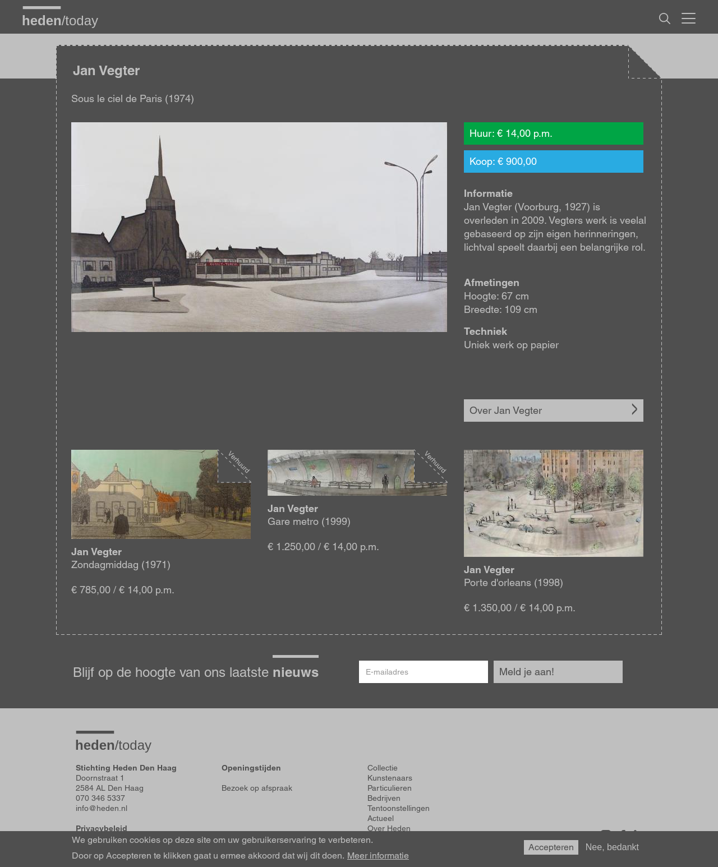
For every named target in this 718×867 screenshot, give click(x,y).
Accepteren (551, 847)
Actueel (380, 818)
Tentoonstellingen (398, 808)
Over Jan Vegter (506, 410)
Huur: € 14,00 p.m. (511, 133)
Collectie (382, 767)
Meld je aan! (526, 671)
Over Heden (389, 828)
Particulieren (389, 787)
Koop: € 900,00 (503, 161)
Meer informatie (378, 856)
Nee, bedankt (612, 847)
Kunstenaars (389, 777)
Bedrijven (384, 798)
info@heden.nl (101, 808)
